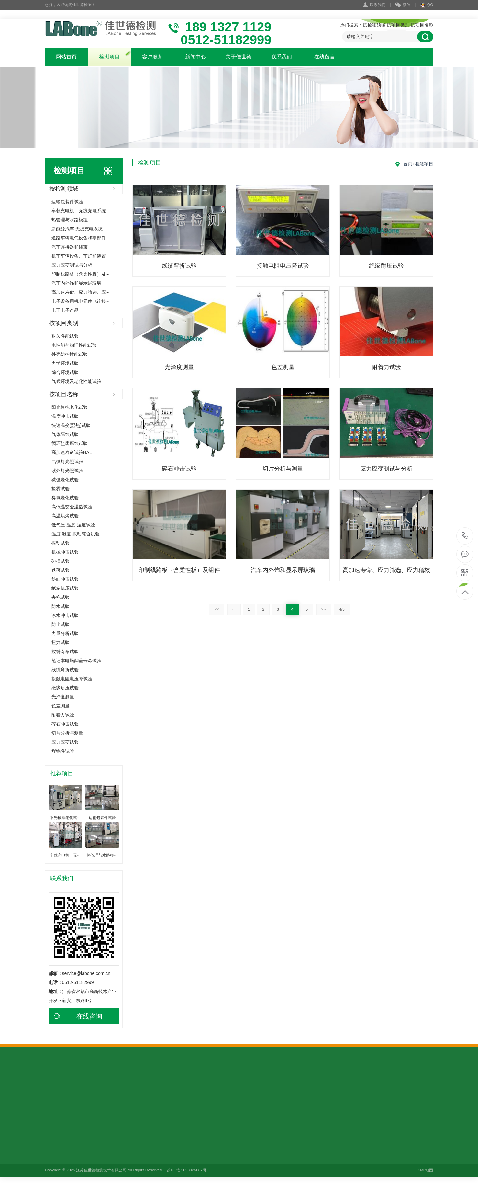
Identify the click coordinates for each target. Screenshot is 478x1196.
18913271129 (465, 535)
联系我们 (377, 5)
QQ (426, 5)
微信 (402, 5)
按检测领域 (374, 24)
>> (323, 609)
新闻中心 (195, 56)
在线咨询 (75, 1016)
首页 (407, 163)
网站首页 (66, 56)
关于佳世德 (238, 56)
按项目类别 (398, 24)
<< (216, 609)
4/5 (342, 609)
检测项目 (109, 56)
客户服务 (152, 56)
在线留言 (324, 56)
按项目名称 (422, 24)
